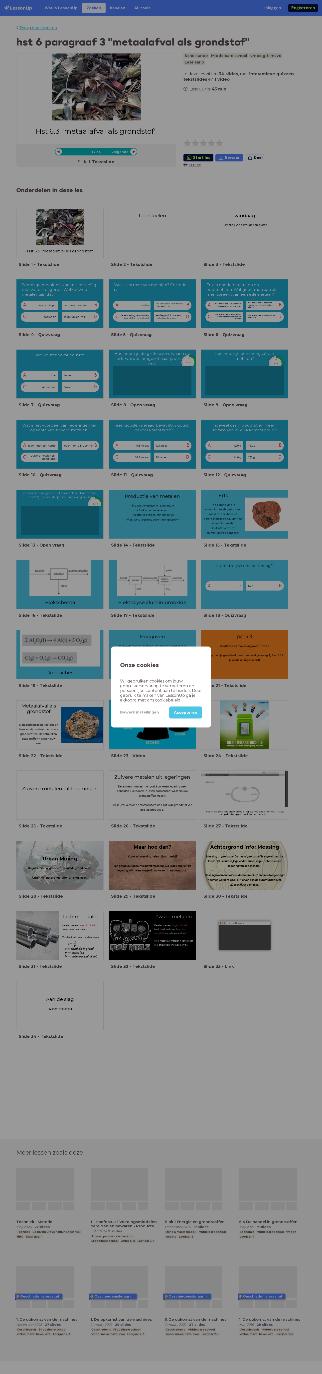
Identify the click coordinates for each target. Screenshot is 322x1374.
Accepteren (185, 712)
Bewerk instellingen (139, 712)
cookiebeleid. (168, 700)
